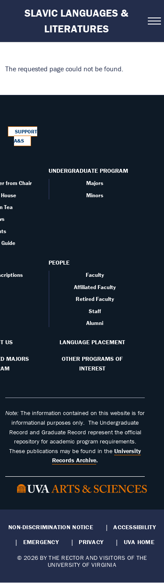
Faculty (95, 275)
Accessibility (134, 527)
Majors (94, 183)
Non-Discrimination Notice (50, 527)
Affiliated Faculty (95, 287)
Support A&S (26, 136)
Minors (94, 195)
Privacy (91, 541)
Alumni (94, 323)
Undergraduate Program (88, 171)
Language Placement (92, 342)
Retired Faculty (95, 299)
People (59, 262)
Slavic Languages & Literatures (76, 21)
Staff (95, 311)
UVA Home (139, 541)
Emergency (41, 541)
